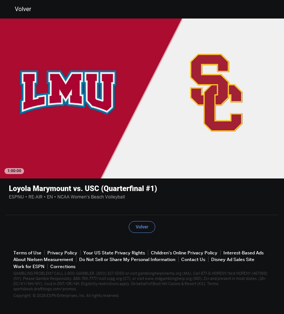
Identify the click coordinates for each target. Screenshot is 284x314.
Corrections (62, 266)
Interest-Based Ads (243, 252)
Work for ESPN (28, 266)
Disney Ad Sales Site (232, 259)
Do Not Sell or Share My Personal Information (127, 259)
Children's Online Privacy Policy (184, 252)
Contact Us (193, 259)
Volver (18, 9)
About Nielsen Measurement (43, 259)
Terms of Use (27, 252)
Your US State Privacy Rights (114, 252)
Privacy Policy (62, 252)
